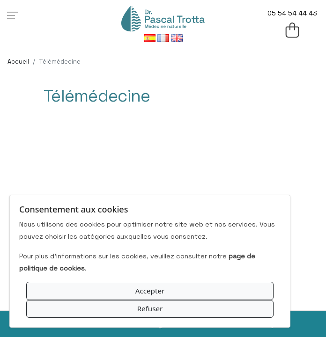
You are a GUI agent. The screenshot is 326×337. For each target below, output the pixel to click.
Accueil (18, 62)
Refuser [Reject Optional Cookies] (150, 308)
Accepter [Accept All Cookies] (150, 290)
